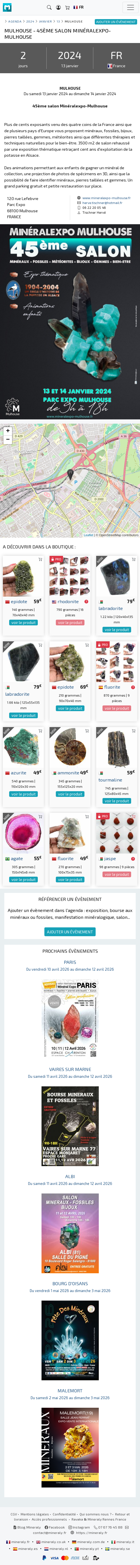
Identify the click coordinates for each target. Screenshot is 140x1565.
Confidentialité (64, 1514)
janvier (45, 21)
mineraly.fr (18, 1542)
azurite (15, 772)
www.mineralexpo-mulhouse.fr (106, 198)
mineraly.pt (87, 1548)
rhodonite (65, 601)
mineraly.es (26, 1548)
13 (58, 21)
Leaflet (88, 535)
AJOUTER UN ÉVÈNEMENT (70, 931)
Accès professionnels (50, 1519)
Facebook (55, 1527)
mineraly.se (117, 1548)
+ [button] (8, 431)
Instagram (79, 1527)
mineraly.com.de (89, 1542)
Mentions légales (35, 1514)
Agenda (14, 21)
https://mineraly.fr (91, 1533)
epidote (16, 601)
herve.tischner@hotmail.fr (102, 203)
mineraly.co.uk (51, 1542)
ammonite (65, 772)
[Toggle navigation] (131, 7)
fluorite (109, 686)
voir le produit (23, 622)
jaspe (107, 858)
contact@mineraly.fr (49, 1533)
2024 (30, 21)
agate (14, 858)
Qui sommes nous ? (95, 1514)
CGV (14, 1514)
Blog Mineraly (27, 1527)
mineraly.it (122, 1542)
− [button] (8, 440)
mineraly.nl (56, 1548)
